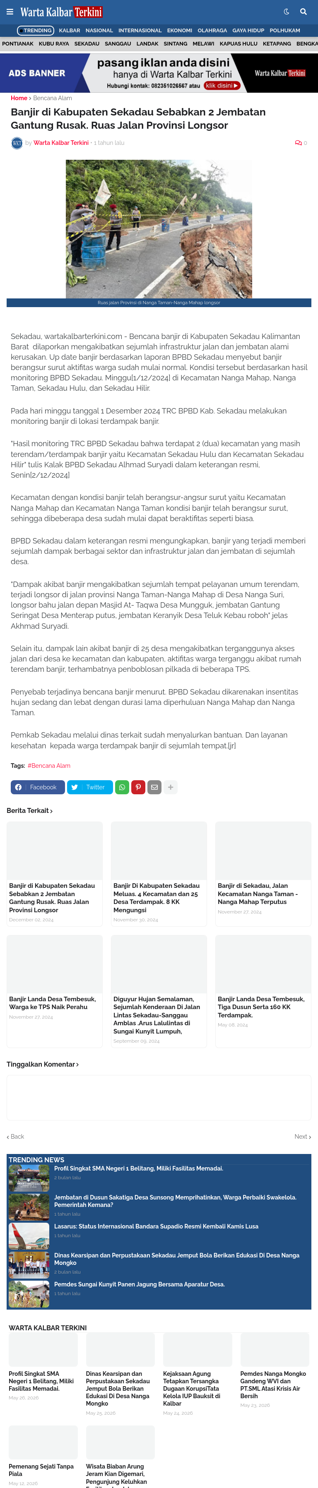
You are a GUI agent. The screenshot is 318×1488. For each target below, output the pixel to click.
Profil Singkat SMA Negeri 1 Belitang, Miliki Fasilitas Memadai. (138, 1168)
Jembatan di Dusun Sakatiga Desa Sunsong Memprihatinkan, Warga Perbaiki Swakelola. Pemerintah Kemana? (175, 1201)
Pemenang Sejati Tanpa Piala (41, 1470)
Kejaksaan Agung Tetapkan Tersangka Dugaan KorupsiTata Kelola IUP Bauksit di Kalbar (191, 1388)
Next (301, 1136)
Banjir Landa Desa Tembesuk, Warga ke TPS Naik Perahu (52, 1003)
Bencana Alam (52, 98)
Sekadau (87, 44)
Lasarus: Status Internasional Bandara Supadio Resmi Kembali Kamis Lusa (156, 1226)
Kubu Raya (54, 44)
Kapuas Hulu (239, 44)
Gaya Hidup (249, 30)
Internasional (139, 30)
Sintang (176, 44)
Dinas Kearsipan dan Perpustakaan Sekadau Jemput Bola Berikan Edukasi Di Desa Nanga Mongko (176, 1259)
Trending (36, 30)
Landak (148, 44)
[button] (10, 12)
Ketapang (277, 44)
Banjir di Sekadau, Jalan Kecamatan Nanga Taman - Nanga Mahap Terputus (258, 894)
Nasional (99, 30)
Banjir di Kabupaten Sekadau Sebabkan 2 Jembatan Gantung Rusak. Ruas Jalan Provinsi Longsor (52, 898)
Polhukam (285, 30)
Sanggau (118, 44)
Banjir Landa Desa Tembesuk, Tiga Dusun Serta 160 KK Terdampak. (261, 1007)
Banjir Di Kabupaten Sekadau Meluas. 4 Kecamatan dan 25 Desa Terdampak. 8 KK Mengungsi (156, 898)
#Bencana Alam (49, 765)
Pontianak (18, 44)
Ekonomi (180, 30)
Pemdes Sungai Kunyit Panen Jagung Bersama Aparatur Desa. (139, 1284)
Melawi (203, 44)
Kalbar (69, 30)
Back (17, 1136)
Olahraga (212, 30)
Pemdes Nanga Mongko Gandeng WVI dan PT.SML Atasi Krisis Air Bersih (273, 1385)
